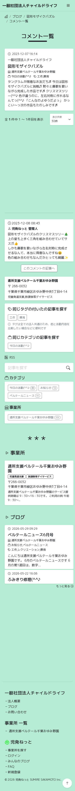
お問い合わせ (17, 712)
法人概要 (14, 701)
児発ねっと (21, 742)
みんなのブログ (19, 761)
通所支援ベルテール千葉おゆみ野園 (34, 731)
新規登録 (14, 772)
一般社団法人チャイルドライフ (29, 5)
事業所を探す (17, 750)
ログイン (14, 755)
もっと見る (64, 586)
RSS (10, 357)
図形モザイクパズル (41, 16)
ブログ (17, 16)
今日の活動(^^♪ (19, 346)
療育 (22, 317)
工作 (12, 317)
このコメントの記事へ (39, 268)
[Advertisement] (36, 168)
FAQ (11, 766)
